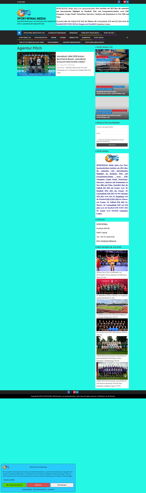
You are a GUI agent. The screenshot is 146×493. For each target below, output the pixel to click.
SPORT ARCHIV (98, 37)
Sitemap (63, 37)
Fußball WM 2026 (77, 21)
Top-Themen (48, 74)
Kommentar (86, 37)
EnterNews (101, 396)
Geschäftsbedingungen (71, 42)
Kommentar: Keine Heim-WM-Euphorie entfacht (111, 332)
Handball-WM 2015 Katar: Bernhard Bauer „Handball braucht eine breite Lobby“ (71, 59)
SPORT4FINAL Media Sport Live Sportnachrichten (75, 8)
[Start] (19, 33)
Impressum (50, 489)
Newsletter (74, 37)
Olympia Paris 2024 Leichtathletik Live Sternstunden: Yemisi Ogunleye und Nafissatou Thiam (111, 275)
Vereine (53, 37)
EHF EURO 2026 (112, 199)
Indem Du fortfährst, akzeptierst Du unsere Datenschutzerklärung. (110, 140)
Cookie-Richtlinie (27, 489)
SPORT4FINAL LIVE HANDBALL (104, 59)
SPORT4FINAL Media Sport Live (34, 33)
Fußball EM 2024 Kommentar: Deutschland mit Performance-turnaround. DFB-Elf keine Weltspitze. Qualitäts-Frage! (111, 383)
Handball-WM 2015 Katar (36, 74)
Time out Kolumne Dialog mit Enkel (31, 42)
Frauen (81, 24)
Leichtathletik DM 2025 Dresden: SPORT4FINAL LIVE (108, 116)
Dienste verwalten (9, 480)
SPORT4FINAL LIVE (25, 37)
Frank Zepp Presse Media (90, 33)
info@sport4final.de (108, 241)
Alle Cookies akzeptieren (14, 485)
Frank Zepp (72, 65)
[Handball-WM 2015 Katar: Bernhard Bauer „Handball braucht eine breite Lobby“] (36, 64)
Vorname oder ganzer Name (104, 127)
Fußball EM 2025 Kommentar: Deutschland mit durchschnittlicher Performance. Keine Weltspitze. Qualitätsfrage (111, 358)
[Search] (127, 37)
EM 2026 (118, 21)
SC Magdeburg (118, 196)
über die (125, 185)
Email (98, 133)
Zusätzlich (60, 21)
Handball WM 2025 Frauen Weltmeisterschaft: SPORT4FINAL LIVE (110, 93)
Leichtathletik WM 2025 (119, 110)
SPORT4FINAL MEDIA (31, 18)
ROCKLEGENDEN (53, 42)
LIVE (98, 113)
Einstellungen (62, 485)
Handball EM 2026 (102, 57)
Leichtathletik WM (104, 21)
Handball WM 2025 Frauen (104, 86)
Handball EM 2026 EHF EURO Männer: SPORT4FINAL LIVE (110, 64)
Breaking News (23, 74)
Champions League (103, 24)
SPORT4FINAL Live (114, 57)
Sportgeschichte (41, 37)
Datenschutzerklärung (39, 489)
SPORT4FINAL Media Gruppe (94, 42)
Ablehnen (38, 485)
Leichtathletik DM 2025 (104, 110)
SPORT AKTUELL (109, 33)
